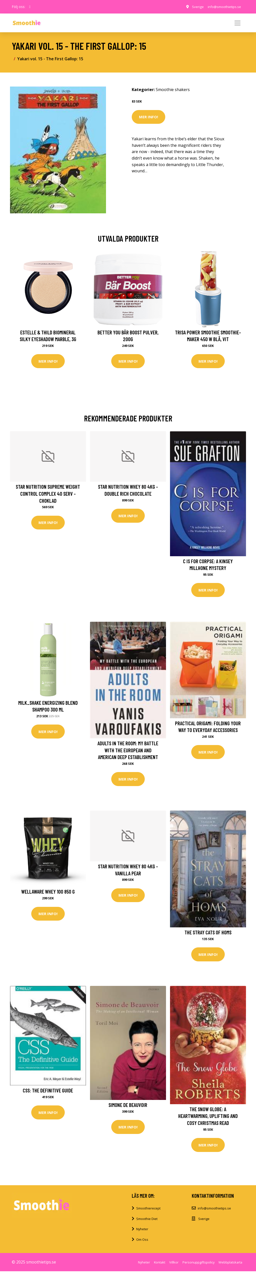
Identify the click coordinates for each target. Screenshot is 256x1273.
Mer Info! (148, 116)
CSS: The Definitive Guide (48, 1092)
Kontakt (159, 1264)
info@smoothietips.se (222, 6)
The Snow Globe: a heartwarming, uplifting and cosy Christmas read (208, 1117)
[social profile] (29, 7)
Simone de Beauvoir (127, 1106)
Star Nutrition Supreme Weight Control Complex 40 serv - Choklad (48, 494)
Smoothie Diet (147, 1220)
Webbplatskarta (230, 1264)
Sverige (194, 6)
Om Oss (142, 1241)
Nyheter (142, 1231)
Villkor (173, 1264)
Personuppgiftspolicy (198, 1264)
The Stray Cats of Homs (208, 933)
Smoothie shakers (173, 89)
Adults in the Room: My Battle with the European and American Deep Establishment (128, 751)
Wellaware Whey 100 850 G (48, 893)
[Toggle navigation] (237, 23)
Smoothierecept (148, 1210)
